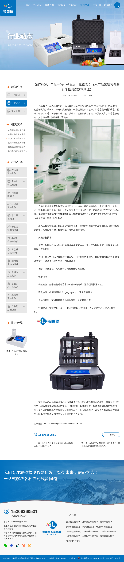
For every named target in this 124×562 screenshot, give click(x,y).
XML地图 (109, 558)
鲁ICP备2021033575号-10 (66, 558)
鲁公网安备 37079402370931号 (91, 558)
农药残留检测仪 (12, 171)
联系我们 (108, 5)
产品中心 (37, 5)
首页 (28, 5)
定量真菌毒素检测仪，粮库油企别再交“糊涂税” (16, 134)
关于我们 (96, 5)
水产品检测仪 (12, 217)
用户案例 (61, 5)
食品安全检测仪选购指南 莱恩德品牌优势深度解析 (16, 146)
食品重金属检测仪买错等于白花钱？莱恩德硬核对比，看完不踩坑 (16, 130)
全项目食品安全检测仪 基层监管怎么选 (16, 138)
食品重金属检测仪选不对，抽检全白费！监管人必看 (16, 142)
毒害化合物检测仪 (12, 240)
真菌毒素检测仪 (12, 296)
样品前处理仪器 (12, 308)
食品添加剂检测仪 (12, 228)
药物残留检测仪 (12, 206)
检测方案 (49, 5)
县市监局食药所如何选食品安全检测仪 (16, 150)
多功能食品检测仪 (12, 183)
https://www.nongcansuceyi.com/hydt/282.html (63, 424)
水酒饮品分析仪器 (12, 285)
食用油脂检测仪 (12, 274)
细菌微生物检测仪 (12, 262)
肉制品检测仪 (12, 194)
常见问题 (13, 111)
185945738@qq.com (18, 522)
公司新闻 (13, 94)
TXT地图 (117, 558)
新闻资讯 (84, 5)
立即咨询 (111, 435)
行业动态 (29, 45)
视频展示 (73, 5)
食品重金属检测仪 (12, 251)
